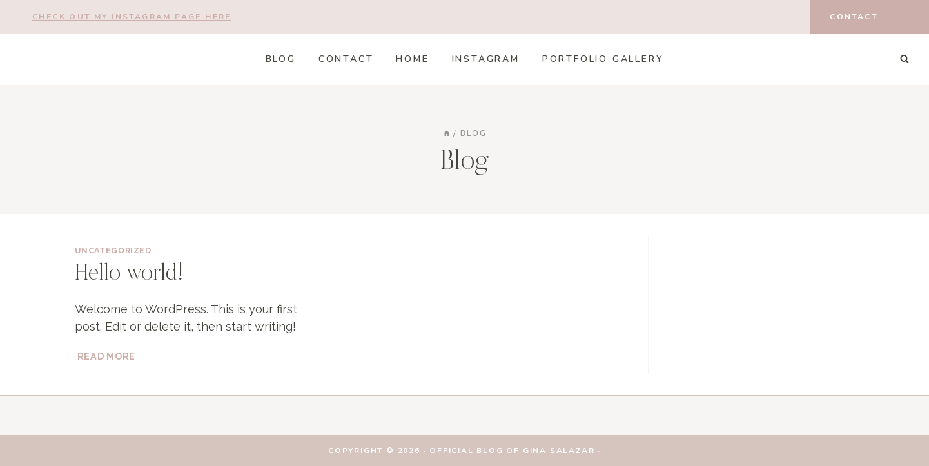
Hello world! (129, 274)
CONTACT (346, 59)
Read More (107, 356)
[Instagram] (781, 17)
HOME (412, 59)
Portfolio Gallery (603, 59)
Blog (281, 59)
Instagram (486, 59)
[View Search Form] (904, 59)
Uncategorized (113, 250)
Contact (853, 17)
